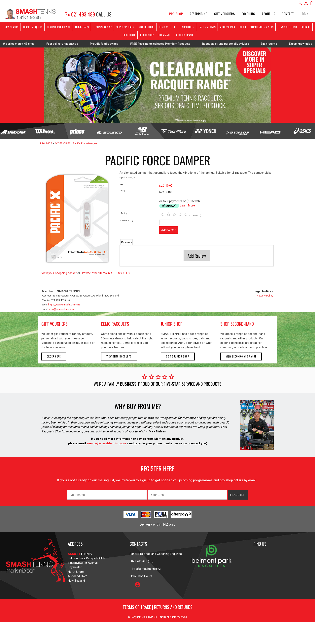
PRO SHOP (176, 14)
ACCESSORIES (227, 27)
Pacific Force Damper (85, 143)
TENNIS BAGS (82, 27)
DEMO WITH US (167, 27)
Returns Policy (265, 295)
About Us (268, 14)
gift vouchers (54, 323)
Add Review (197, 255)
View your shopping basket (59, 273)
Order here (54, 356)
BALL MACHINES (207, 27)
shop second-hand (237, 323)
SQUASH (305, 27)
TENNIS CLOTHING (287, 27)
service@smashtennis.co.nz (106, 443)
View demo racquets (119, 356)
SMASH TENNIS (157, 616)
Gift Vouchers (224, 14)
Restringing (198, 14)
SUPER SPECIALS (125, 27)
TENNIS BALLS (186, 27)
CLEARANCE (164, 35)
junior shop (172, 323)
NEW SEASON (11, 27)
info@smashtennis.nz (61, 309)
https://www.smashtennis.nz (64, 304)
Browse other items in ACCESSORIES (105, 273)
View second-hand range (241, 356)
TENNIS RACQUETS (32, 27)
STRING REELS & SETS (261, 27)
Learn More (187, 205)
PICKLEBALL (129, 35)
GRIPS (242, 27)
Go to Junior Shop (177, 356)
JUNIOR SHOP (147, 35)
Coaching (248, 14)
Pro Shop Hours (141, 576)
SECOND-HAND (146, 27)
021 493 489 (80, 14)
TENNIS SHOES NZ (102, 27)
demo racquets (115, 323)
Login (305, 14)
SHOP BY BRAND (184, 35)
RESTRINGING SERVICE (58, 27)
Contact (288, 14)
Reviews (126, 242)
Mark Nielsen (157, 431)
